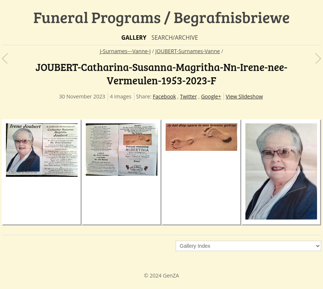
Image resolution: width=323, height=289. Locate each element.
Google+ (211, 96)
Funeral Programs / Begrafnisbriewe (161, 16)
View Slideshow (244, 96)
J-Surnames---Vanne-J (125, 51)
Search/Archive (174, 38)
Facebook (164, 96)
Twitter (188, 96)
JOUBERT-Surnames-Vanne (187, 51)
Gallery (134, 38)
